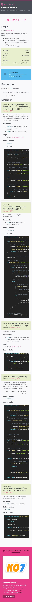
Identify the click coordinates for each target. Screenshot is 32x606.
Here (20, 590)
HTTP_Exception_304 (17, 137)
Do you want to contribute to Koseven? (17, 551)
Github (23, 589)
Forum (20, 592)
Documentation (11, 10)
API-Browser (21, 10)
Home (3, 10)
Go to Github (9, 596)
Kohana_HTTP (10, 30)
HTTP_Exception (16, 347)
